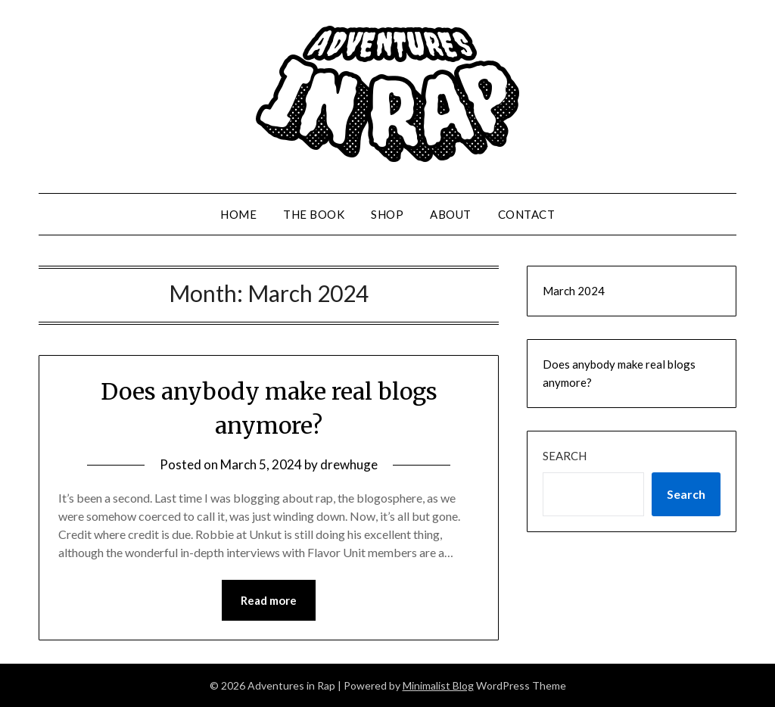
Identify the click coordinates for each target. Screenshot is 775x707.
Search (565, 456)
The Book (313, 214)
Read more (269, 600)
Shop (387, 214)
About (451, 214)
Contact (527, 214)
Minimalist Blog (438, 685)
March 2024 (574, 290)
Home (238, 214)
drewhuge (349, 464)
